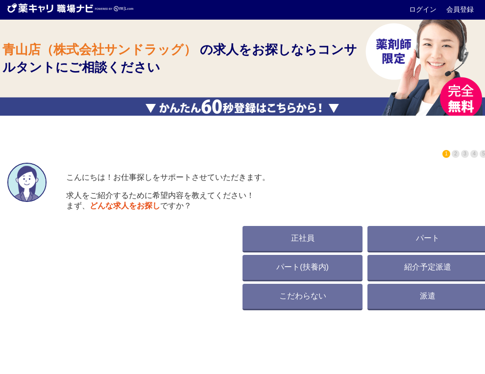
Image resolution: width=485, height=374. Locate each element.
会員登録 (460, 9)
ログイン (423, 9)
